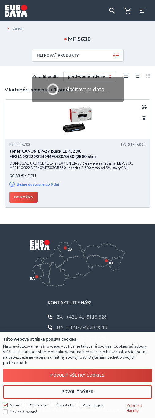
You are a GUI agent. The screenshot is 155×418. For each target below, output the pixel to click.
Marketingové (93, 405)
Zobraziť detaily (134, 408)
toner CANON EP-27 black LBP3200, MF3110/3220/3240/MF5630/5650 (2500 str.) (52, 154)
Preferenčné (38, 405)
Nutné (15, 405)
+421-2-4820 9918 (82, 327)
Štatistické (65, 405)
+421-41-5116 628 (82, 317)
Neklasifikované (23, 411)
